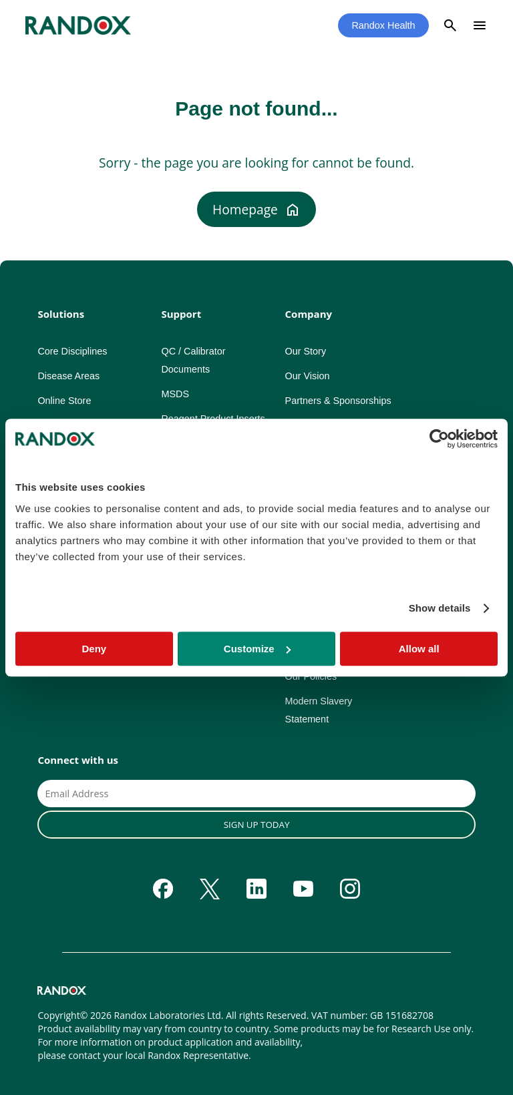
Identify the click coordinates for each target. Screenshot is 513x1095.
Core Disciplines (72, 351)
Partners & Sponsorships (338, 400)
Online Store (64, 400)
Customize (257, 648)
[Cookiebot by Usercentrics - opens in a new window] (439, 439)
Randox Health (383, 25)
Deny (93, 648)
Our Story (306, 351)
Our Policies (311, 676)
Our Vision (307, 376)
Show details (440, 608)
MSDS (175, 394)
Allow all (419, 648)
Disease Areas (68, 376)
